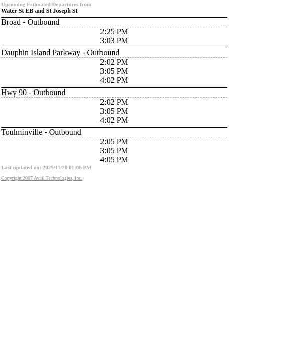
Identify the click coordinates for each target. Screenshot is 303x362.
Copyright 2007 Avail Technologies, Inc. (41, 178)
